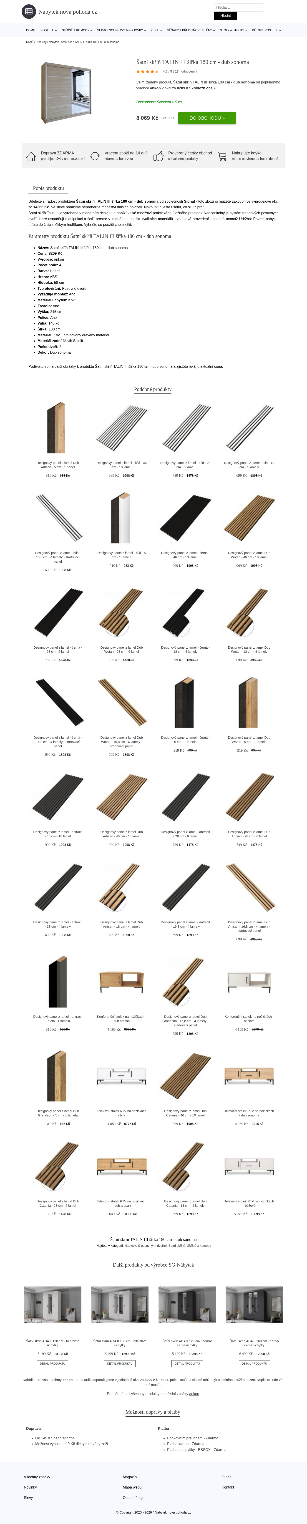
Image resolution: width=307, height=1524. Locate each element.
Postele (47, 30)
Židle (155, 30)
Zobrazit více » (204, 88)
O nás (227, 1477)
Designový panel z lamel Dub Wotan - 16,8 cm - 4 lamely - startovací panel (122, 742)
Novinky (30, 1487)
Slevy (28, 1498)
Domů (30, 30)
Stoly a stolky (232, 30)
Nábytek (54, 42)
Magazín (130, 1477)
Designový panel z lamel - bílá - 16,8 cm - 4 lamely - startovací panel (58, 557)
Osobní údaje (133, 1498)
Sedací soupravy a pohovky (120, 30)
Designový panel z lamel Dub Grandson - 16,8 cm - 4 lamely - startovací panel (185, 1021)
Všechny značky (37, 1477)
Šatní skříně (177, 1245)
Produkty (41, 42)
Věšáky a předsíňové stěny (189, 30)
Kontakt (228, 1487)
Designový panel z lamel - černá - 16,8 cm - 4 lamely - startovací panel (57, 742)
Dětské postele (265, 30)
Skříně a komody (75, 30)
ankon (155, 88)
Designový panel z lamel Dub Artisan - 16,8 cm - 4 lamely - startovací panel (249, 926)
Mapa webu (132, 1487)
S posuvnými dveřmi (152, 1245)
